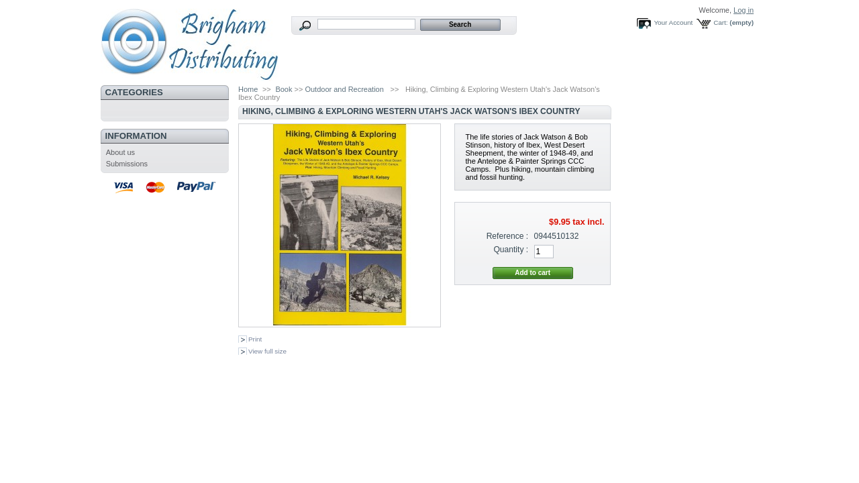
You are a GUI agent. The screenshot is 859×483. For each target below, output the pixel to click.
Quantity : (510, 249)
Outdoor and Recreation (344, 89)
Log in (744, 10)
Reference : (508, 236)
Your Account (673, 22)
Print (255, 339)
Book (283, 89)
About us (120, 152)
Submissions (127, 164)
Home (248, 89)
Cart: (720, 22)
